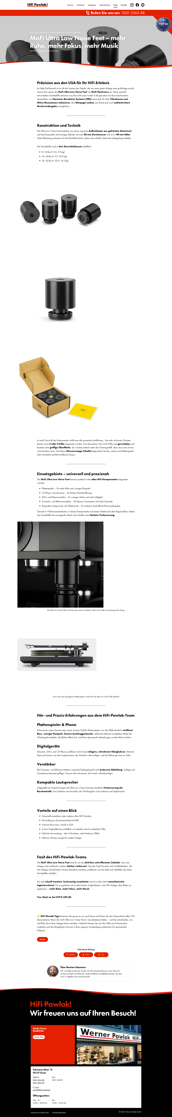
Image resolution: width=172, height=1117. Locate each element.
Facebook (71, 954)
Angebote (92, 5)
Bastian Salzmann (38, 51)
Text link (37, 5)
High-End (34, 32)
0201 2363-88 (133, 13)
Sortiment (80, 5)
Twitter (86, 954)
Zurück (42, 939)
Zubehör (76, 32)
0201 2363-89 (38, 1083)
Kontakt (124, 5)
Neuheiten (44, 32)
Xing (101, 954)
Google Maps (39, 1037)
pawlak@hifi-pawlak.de (41, 1090)
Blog (115, 5)
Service (70, 5)
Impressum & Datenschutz (40, 1112)
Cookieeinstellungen (59, 1112)
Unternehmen (104, 5)
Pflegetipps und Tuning (60, 32)
